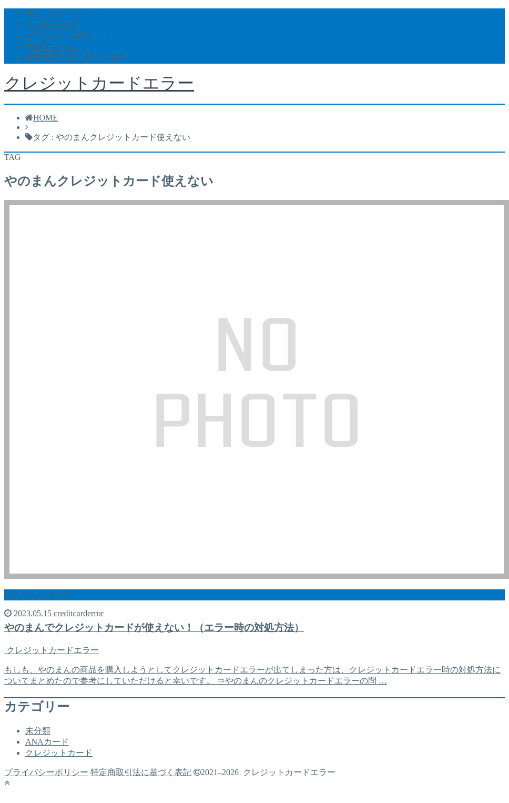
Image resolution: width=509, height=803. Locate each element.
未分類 (37, 730)
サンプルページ (54, 13)
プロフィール (50, 46)
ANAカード (47, 741)
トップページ (50, 24)
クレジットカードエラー (99, 83)
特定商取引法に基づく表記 (75, 57)
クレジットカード (59, 752)
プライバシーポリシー (67, 35)
